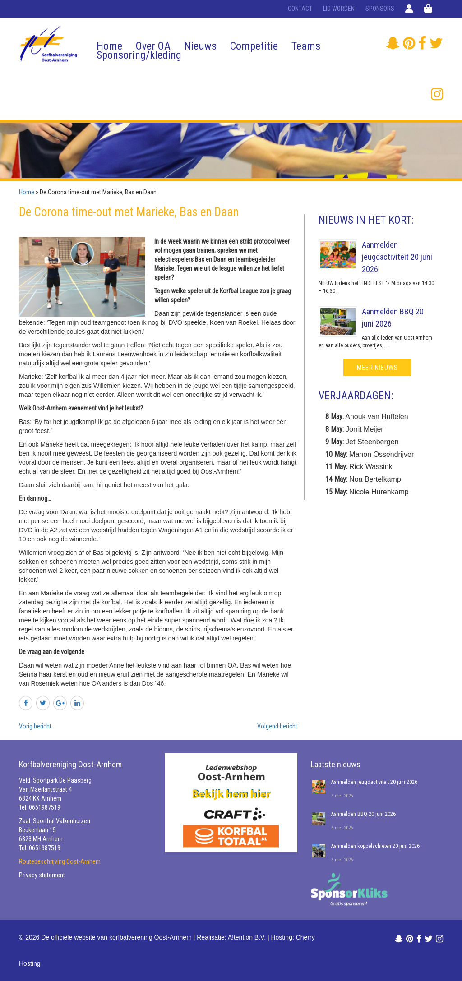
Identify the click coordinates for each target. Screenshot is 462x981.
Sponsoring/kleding (139, 55)
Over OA (153, 46)
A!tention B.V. (247, 937)
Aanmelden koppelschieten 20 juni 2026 (375, 846)
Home (109, 46)
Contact (300, 8)
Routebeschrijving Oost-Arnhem (60, 861)
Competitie (254, 46)
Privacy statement (42, 875)
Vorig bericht (35, 726)
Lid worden (339, 8)
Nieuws (200, 46)
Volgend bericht (277, 726)
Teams (305, 46)
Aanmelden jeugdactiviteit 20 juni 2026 (397, 257)
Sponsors (379, 8)
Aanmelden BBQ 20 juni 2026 (363, 814)
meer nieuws (377, 367)
